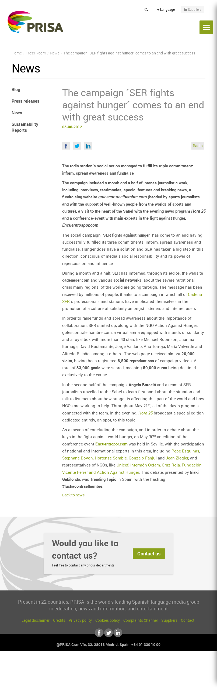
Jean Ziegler (177, 458)
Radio (198, 145)
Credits (59, 620)
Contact (187, 620)
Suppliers (169, 620)
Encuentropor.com (111, 444)
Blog (16, 89)
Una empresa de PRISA (108, 668)
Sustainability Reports (25, 127)
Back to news (73, 494)
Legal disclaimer (36, 620)
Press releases (25, 101)
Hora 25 (145, 413)
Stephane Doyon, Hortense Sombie (94, 458)
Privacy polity (80, 620)
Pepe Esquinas (185, 451)
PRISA (35, 22)
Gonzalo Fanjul (143, 458)
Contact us (148, 553)
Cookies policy (107, 620)
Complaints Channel (140, 620)
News (17, 113)
